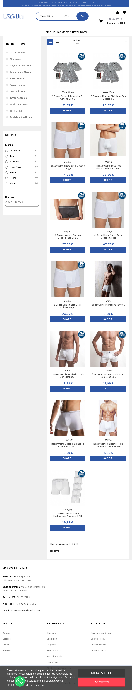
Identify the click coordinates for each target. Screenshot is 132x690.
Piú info (11, 685)
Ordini (6, 644)
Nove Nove (24, 167)
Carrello (7, 639)
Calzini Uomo (17, 52)
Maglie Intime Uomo (21, 65)
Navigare (24, 161)
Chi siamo (52, 633)
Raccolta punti (54, 656)
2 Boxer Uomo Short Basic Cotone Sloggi (67, 306)
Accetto (101, 682)
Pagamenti (52, 644)
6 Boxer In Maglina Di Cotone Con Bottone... (108, 97)
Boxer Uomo (17, 78)
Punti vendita (54, 650)
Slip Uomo (15, 59)
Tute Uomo (16, 111)
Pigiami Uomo (17, 85)
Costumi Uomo (18, 91)
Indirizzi (7, 650)
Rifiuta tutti (101, 673)
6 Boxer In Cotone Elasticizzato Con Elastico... (67, 376)
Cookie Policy (98, 639)
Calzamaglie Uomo (20, 72)
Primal (24, 172)
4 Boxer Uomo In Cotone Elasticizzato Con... (67, 236)
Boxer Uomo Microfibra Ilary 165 (108, 305)
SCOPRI (68, 110)
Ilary (24, 156)
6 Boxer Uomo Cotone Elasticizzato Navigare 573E (68, 515)
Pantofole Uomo (19, 104)
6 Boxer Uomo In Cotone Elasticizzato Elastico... (108, 167)
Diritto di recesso (100, 650)
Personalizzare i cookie (30, 685)
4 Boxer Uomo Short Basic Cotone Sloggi (108, 236)
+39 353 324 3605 (26, 604)
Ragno (24, 178)
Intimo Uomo (16, 44)
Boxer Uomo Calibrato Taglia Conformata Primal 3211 (108, 445)
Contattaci (52, 662)
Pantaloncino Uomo (21, 117)
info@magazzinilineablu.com (25, 610)
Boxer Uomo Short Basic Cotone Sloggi (67, 167)
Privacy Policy (98, 644)
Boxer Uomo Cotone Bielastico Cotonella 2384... (67, 445)
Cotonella (24, 151)
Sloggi (24, 183)
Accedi (6, 633)
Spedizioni (52, 639)
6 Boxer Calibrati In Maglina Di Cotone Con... (67, 97)
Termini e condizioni (101, 633)
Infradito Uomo (18, 98)
